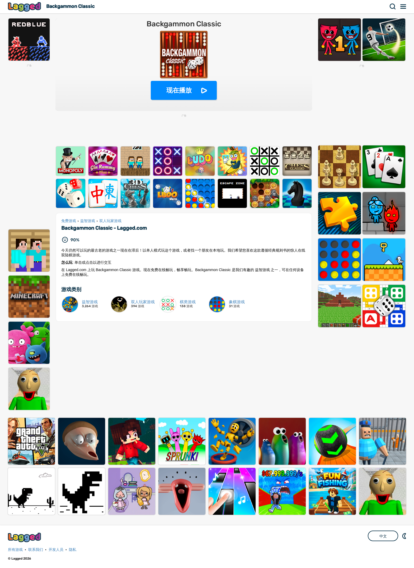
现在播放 (179, 90)
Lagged (25, 6)
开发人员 (56, 549)
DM (404, 536)
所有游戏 (15, 549)
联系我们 (35, 549)
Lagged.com (25, 537)
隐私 (72, 549)
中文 (383, 536)
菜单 (403, 6)
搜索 (393, 6)
